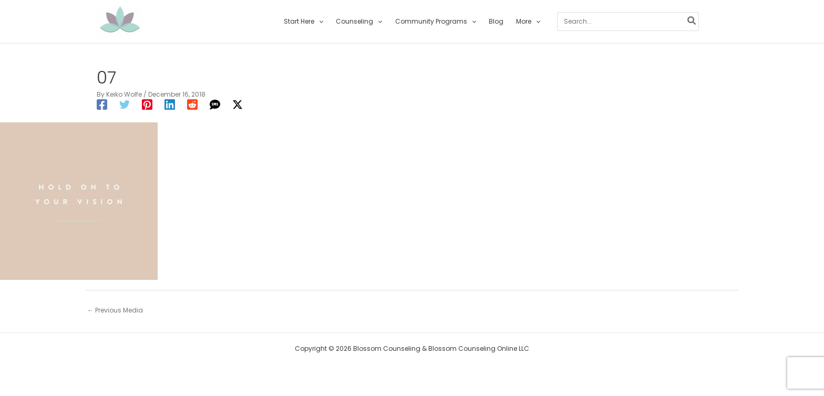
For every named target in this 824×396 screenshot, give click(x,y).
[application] (318, 21)
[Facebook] (102, 104)
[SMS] (215, 104)
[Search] (692, 21)
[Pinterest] (147, 104)
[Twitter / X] (237, 104)
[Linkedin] (169, 104)
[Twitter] (124, 104)
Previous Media (115, 310)
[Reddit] (192, 104)
